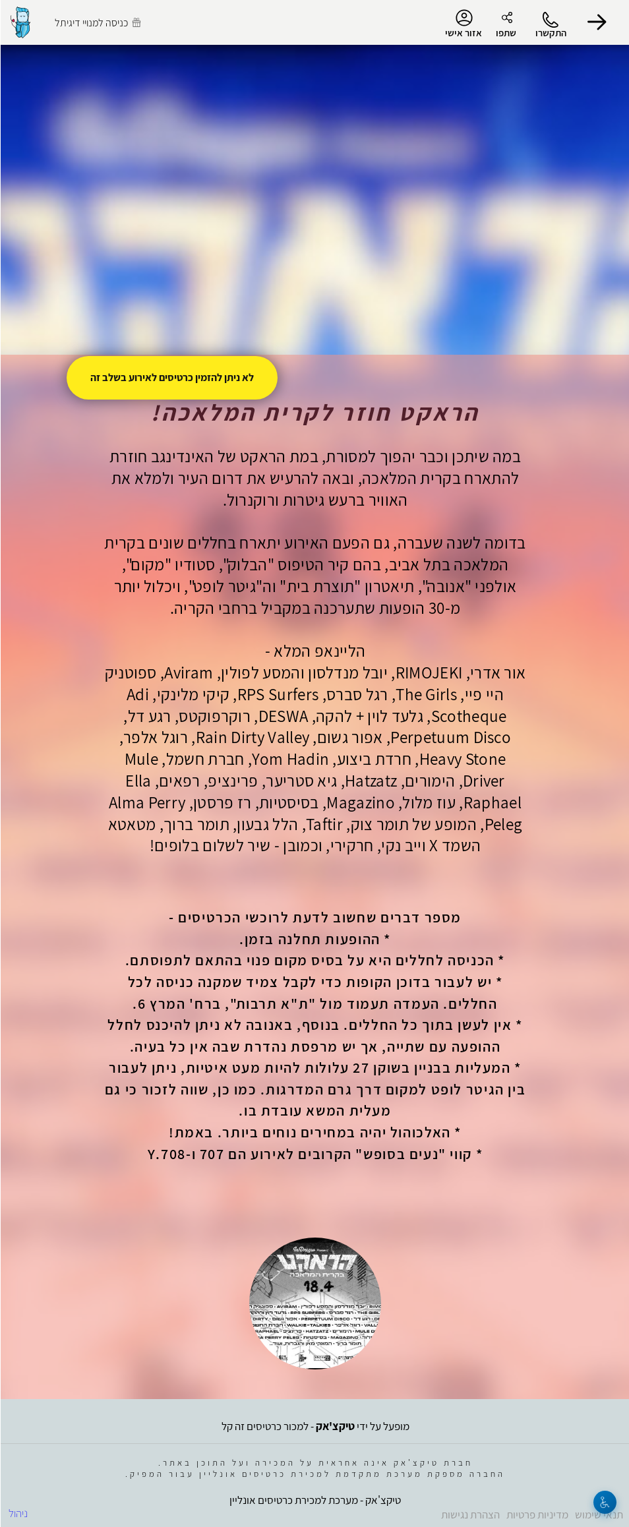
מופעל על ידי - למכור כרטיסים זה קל (315, 1426)
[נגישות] (604, 1502)
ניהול (17, 1513)
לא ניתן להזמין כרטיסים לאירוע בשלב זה (171, 377)
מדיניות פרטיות (537, 1514)
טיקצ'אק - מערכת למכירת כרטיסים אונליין (314, 1500)
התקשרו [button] (550, 32)
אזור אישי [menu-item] (462, 24)
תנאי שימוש (598, 1514)
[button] (596, 22)
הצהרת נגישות (469, 1514)
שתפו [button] (505, 32)
